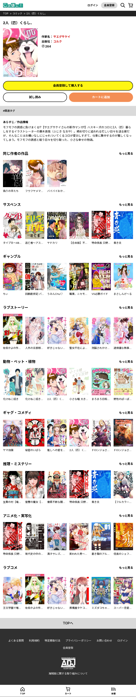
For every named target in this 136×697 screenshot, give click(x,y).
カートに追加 (101, 97)
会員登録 (109, 5)
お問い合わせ (104, 640)
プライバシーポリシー (78, 640)
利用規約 (34, 640)
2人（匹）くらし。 (36, 13)
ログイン (93, 5)
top (5, 13)
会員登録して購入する (68, 85)
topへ (68, 623)
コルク (57, 41)
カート (68, 693)
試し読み (35, 97)
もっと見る (126, 153)
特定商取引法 (52, 640)
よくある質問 (16, 640)
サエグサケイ (61, 36)
